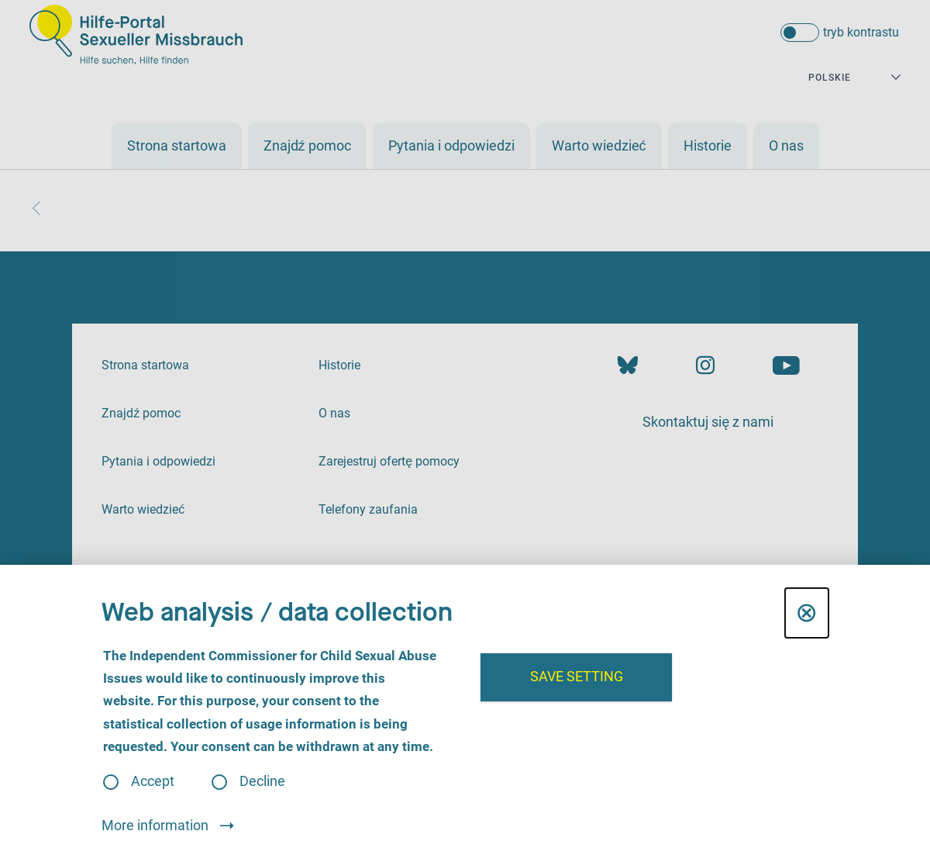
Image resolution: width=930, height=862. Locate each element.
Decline (262, 782)
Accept (152, 782)
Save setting (576, 676)
